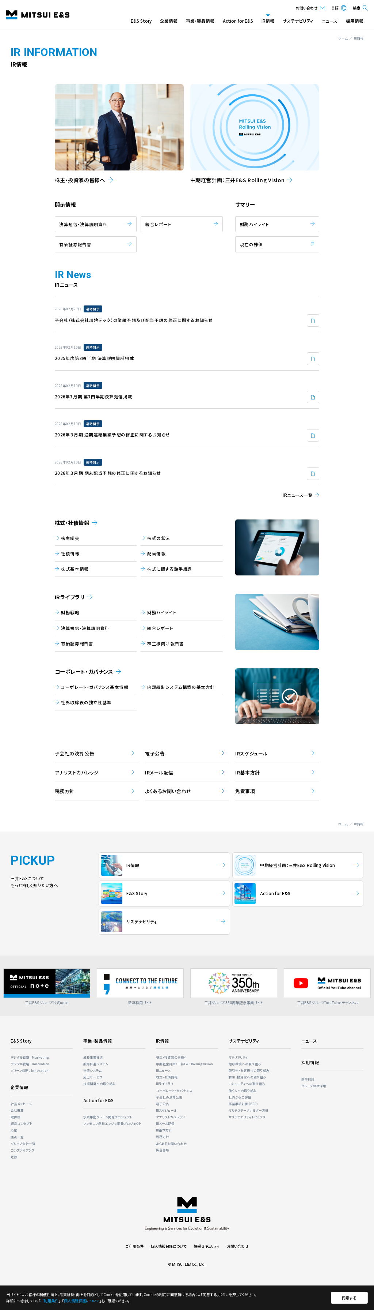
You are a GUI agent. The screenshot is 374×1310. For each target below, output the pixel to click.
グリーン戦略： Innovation (30, 1070)
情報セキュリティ (207, 1246)
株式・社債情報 (72, 522)
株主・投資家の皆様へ (171, 1057)
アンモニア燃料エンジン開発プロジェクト (112, 1123)
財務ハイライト (254, 224)
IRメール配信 (165, 1123)
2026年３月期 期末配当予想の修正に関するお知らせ (108, 473)
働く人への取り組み (243, 1090)
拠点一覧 (17, 1137)
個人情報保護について (168, 1246)
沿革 (14, 1130)
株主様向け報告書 (165, 643)
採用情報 (354, 21)
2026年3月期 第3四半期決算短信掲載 (94, 396)
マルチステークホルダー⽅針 (248, 1110)
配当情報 (156, 553)
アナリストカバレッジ (170, 1117)
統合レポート (158, 224)
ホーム (343, 38)
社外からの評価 (240, 1097)
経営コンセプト (21, 1123)
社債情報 (70, 553)
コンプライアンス (22, 1150)
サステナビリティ (298, 21)
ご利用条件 (135, 1246)
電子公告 (162, 1103)
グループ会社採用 (313, 1086)
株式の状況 (158, 538)
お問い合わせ (237, 1246)
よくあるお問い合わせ (171, 1143)
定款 (14, 1157)
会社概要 (17, 1110)
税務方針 (162, 1136)
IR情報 (268, 21)
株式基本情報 (74, 569)
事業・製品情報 (200, 21)
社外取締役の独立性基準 (86, 702)
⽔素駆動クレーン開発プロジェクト (107, 1117)
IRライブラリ (70, 597)
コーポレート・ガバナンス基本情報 (94, 687)
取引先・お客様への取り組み (249, 1070)
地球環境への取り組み (245, 1064)
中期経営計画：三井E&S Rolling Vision (184, 1064)
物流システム (92, 1070)
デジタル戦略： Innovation (30, 1064)
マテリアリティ (238, 1057)
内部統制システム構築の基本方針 (181, 687)
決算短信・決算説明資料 (83, 224)
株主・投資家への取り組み (247, 1077)
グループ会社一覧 (23, 1143)
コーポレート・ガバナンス (84, 671)
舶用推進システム (95, 1064)
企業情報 (169, 21)
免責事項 (162, 1150)
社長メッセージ (22, 1103)
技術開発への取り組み (99, 1083)
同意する (349, 1297)
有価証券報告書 (75, 244)
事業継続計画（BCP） (243, 1103)
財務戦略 (70, 612)
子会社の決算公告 (169, 1097)
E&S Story (141, 21)
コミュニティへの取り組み (247, 1083)
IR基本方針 (164, 1130)
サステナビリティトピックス (247, 1117)
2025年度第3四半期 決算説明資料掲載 (94, 358)
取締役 (15, 1117)
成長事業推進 (93, 1057)
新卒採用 (307, 1079)
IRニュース (163, 1070)
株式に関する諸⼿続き (169, 569)
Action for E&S (238, 21)
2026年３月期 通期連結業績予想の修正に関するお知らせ (112, 435)
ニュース (329, 21)
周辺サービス (92, 1077)
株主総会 (70, 538)
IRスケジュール (166, 1110)
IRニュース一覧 (298, 495)
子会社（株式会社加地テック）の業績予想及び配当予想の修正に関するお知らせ (134, 320)
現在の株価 (251, 244)
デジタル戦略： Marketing (30, 1057)
